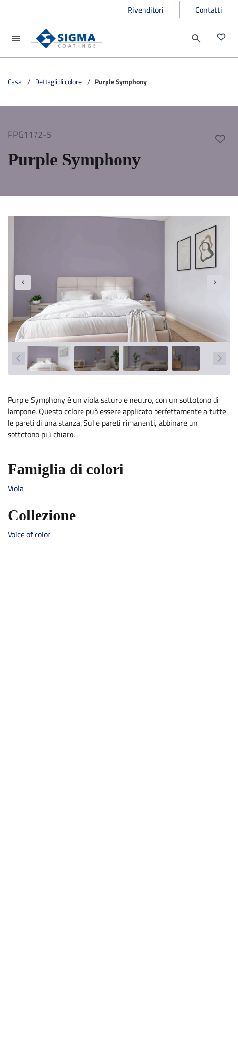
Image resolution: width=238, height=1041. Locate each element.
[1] (49, 358)
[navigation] (23, 282)
